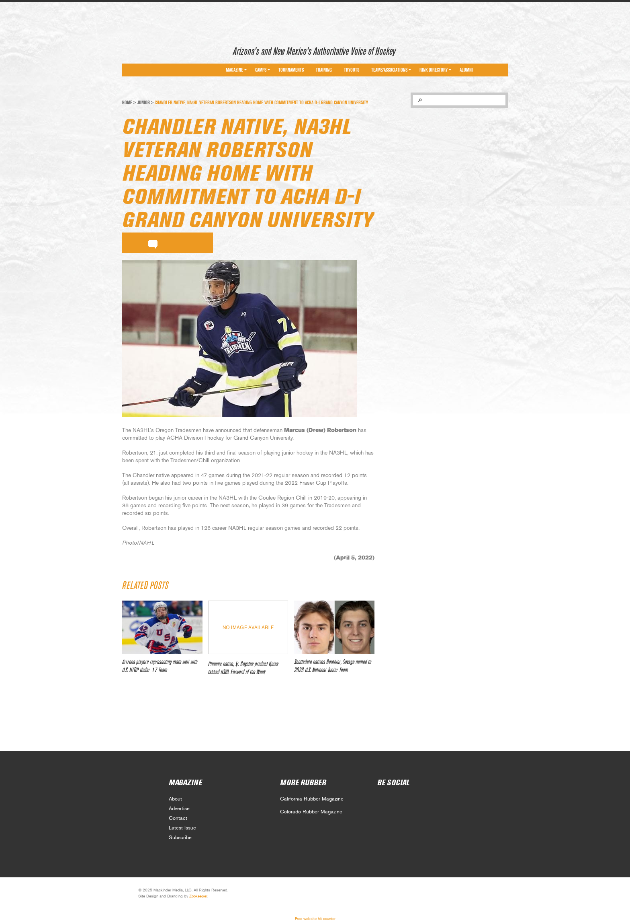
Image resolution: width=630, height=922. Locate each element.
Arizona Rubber (151, 49)
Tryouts (351, 70)
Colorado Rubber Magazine (311, 812)
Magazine (234, 70)
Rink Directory (433, 70)
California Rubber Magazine (312, 799)
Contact (178, 818)
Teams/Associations (389, 70)
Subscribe (180, 837)
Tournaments (291, 70)
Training (324, 70)
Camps (260, 70)
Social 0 (382, 801)
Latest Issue (182, 828)
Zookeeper (198, 896)
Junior (143, 102)
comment (153, 243)
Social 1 (400, 801)
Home (127, 102)
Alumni (466, 70)
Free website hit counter (315, 919)
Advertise (179, 808)
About (175, 799)
